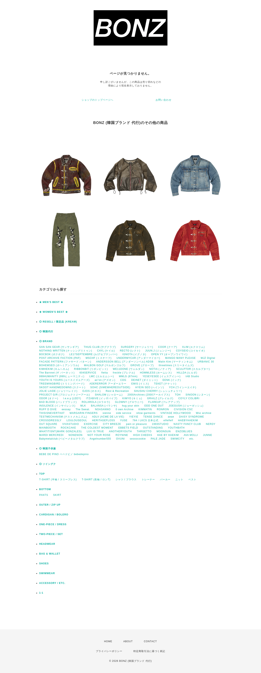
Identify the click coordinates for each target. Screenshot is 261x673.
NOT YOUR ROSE (99, 435)
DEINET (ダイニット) (144, 380)
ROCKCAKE (68, 427)
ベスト (192, 479)
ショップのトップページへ (97, 99)
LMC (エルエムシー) (101, 376)
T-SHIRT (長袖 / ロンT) (96, 479)
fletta (104, 372)
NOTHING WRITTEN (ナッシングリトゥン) (65, 350)
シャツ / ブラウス (126, 479)
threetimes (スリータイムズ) (176, 365)
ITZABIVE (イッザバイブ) (101, 398)
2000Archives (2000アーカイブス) (148, 394)
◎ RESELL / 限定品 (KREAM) (58, 321)
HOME (108, 641)
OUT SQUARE (48, 424)
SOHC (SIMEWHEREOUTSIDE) (110, 387)
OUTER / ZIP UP (49, 504)
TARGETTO (144, 431)
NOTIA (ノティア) (160, 369)
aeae (171, 416)
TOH (178, 394)
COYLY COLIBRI (188, 398)
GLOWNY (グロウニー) (129, 402)
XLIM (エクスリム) (193, 347)
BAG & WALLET (49, 553)
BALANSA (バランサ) (104, 405)
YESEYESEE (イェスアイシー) (161, 376)
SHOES (44, 563)
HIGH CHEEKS (142, 435)
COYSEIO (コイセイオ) (190, 350)
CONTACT (150, 641)
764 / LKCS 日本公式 (146, 420)
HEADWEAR (47, 544)
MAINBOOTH (47, 427)
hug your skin (130, 405)
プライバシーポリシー (109, 651)
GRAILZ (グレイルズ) (160, 398)
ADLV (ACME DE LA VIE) (108, 416)
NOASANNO (103, 409)
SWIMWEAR (47, 573)
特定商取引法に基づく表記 (149, 651)
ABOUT (128, 641)
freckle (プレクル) (124, 372)
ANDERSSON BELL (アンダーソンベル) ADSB (125, 361)
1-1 (41, 592)
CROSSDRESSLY (50, 420)
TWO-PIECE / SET (51, 534)
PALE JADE (158, 438)
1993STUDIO (160, 424)
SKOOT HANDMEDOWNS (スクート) (62, 387)
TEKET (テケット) (165, 383)
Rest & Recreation (117, 391)
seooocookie (138, 438)
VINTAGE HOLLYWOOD (175, 413)
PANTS (43, 495)
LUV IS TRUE (95, 431)
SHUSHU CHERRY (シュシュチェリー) (158, 391)
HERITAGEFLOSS (103, 420)
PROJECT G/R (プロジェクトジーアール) (64, 394)
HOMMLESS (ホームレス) (156, 372)
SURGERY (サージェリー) (137, 347)
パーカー (165, 479)
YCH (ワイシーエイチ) (182, 387)
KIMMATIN (145, 409)
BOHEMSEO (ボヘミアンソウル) (59, 365)
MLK (83, 405)
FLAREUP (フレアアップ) (164, 402)
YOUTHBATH (176, 427)
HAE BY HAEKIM (168, 435)
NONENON (75, 435)
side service (123, 413)
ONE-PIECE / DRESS (52, 524)
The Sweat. (83, 409)
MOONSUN (164, 431)
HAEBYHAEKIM (188, 420)
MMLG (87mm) (128, 376)
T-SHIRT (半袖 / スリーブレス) (58, 479)
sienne (107, 413)
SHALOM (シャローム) (109, 394)
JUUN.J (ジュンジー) (158, 350)
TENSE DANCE (153, 416)
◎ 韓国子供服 (47, 448)
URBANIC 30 (206, 361)
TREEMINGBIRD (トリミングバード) (61, 383)
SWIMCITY (177, 438)
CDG (123, 380)
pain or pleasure (136, 424)
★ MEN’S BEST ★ (51, 302)
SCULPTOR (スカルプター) (193, 369)
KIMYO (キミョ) (132, 398)
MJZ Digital (208, 358)
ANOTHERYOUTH (120, 431)
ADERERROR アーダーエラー (108, 383)
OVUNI (120, 438)
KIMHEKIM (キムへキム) (54, 369)
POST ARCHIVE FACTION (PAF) (60, 358)
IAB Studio (192, 376)
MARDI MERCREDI (51, 435)
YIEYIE (133, 416)
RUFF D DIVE (48, 409)
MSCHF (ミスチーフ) (99, 358)
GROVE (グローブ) (142, 365)
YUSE (124, 420)
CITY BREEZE (112, 424)
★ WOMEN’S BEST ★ (53, 312)
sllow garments (146, 413)
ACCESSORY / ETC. (52, 583)
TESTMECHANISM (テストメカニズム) (63, 416)
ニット (179, 479)
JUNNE (207, 435)
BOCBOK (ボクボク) (51, 354)
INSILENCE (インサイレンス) (57, 405)
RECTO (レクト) (130, 350)
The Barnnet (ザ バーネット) (57, 372)
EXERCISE (91, 424)
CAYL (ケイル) (106, 350)
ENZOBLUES (184, 431)
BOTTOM (45, 489)
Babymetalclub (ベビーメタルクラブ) (62, 438)
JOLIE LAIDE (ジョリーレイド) (58, 391)
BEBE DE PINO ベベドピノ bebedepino (64, 454)
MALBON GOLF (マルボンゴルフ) (104, 365)
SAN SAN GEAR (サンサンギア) (59, 347)
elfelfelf (168, 420)
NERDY (211, 424)
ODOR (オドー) (48, 398)
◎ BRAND (46, 341)
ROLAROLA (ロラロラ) (96, 402)
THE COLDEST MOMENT (97, 427)
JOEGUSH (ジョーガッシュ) (186, 405)
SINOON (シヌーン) (198, 394)
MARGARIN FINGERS (84, 413)
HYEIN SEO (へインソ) (149, 387)
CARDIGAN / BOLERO (53, 514)
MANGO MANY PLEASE (180, 358)
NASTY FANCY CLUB (187, 424)
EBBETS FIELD (128, 427)
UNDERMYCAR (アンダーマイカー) (138, 358)
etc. (191, 438)
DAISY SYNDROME (191, 416)
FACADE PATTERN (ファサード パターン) (65, 361)
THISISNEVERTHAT (52, 413)
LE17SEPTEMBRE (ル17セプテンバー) (93, 354)
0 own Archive (125, 409)
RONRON (163, 409)
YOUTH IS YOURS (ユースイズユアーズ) (64, 380)
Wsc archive (203, 413)
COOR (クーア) (167, 347)
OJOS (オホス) (91, 391)
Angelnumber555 (100, 438)
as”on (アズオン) (105, 380)
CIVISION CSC (183, 409)
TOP (42, 473)
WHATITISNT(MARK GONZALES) (60, 431)
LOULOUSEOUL (76, 420)
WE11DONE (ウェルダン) (128, 369)
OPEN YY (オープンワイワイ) (169, 354)
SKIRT (57, 495)
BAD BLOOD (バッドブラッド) (58, 402)
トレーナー (148, 479)
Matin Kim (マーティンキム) (175, 361)
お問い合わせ (163, 99)
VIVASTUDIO (70, 424)
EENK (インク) (172, 380)
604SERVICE (88, 372)
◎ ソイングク (47, 464)
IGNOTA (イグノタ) (134, 354)
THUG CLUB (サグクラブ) (100, 347)
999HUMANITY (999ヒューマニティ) (61, 376)
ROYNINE (122, 435)
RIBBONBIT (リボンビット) (91, 369)
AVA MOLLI (191, 435)
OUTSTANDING (153, 427)
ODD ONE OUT (154, 405)
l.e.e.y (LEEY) (72, 398)
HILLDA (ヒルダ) (187, 372)
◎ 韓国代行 (46, 331)
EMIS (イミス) (140, 383)
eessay (66, 409)
